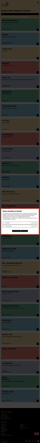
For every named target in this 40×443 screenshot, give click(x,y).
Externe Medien (8, 226)
